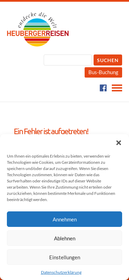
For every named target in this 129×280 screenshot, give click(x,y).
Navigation (117, 87)
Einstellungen (64, 257)
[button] (118, 142)
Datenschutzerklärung (61, 272)
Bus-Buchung (103, 72)
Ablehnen (64, 238)
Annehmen (65, 219)
